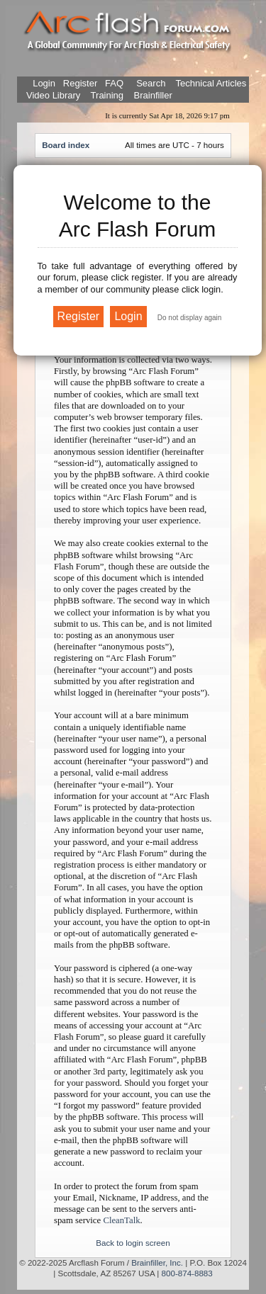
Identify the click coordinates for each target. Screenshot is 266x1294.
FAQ (112, 83)
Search (150, 83)
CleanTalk (121, 1220)
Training (107, 95)
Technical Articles (211, 83)
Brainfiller (153, 95)
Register (78, 83)
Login (44, 83)
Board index (65, 144)
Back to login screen (133, 1242)
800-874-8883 (187, 1273)
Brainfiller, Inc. (157, 1262)
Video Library (53, 95)
